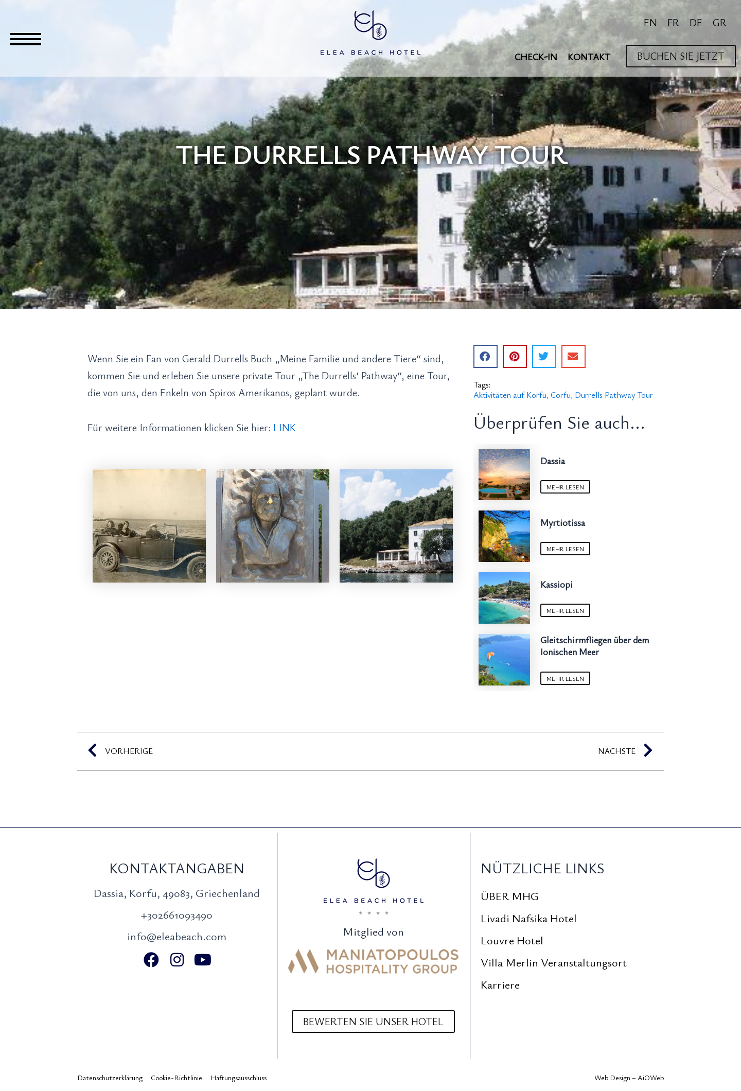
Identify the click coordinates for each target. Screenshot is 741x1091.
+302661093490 (177, 914)
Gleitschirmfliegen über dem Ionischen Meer (594, 646)
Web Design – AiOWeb (629, 1077)
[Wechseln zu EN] (650, 22)
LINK (283, 427)
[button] (485, 356)
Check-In (536, 56)
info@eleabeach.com (176, 935)
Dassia (552, 460)
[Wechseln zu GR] (720, 22)
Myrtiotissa (562, 522)
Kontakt (589, 56)
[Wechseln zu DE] (696, 22)
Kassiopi (556, 584)
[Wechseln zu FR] (673, 22)
